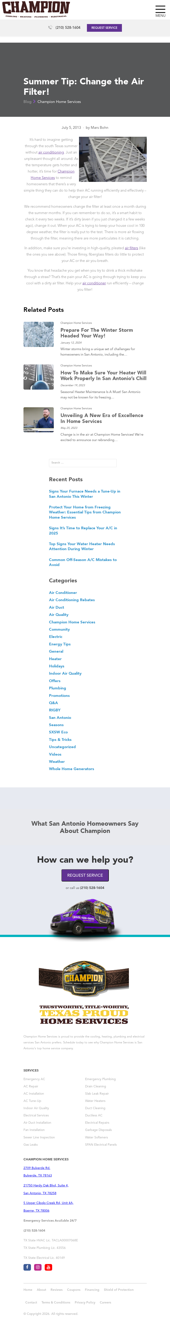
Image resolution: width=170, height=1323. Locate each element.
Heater (55, 659)
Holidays (56, 666)
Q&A (53, 703)
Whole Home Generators (71, 768)
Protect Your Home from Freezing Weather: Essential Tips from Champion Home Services (85, 512)
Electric (55, 636)
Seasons (56, 725)
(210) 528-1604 (68, 28)
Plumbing (57, 688)
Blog (27, 102)
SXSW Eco (58, 732)
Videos (55, 754)
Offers (55, 681)
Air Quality (58, 614)
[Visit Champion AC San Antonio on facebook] (27, 1267)
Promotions (59, 695)
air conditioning (51, 152)
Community (59, 629)
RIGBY (55, 710)
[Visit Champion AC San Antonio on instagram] (38, 1267)
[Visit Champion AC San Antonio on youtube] (48, 1267)
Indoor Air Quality (65, 673)
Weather (57, 761)
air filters (131, 248)
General (56, 651)
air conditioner (94, 283)
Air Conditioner (63, 592)
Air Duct (56, 607)
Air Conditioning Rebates (72, 600)
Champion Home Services (59, 102)
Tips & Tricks (60, 739)
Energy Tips (60, 644)
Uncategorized (62, 746)
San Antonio (60, 717)
